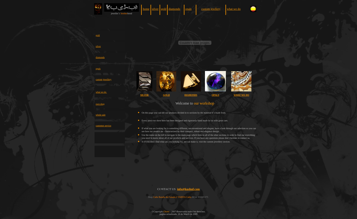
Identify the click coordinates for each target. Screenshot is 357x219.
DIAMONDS (190, 95)
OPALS (215, 95)
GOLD (166, 95)
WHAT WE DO (241, 95)
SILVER (144, 95)
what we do (234, 9)
